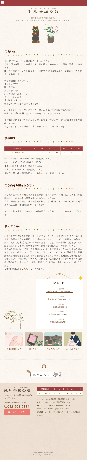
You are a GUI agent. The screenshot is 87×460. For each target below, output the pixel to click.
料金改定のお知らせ (59, 307)
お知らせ (41, 173)
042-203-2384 (17, 406)
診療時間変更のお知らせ (59, 314)
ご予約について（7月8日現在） (59, 292)
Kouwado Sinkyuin (42, 452)
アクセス (12, 398)
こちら (66, 211)
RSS (52, 452)
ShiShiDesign (49, 455)
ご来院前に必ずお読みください (59, 299)
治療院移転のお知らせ (59, 322)
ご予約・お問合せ (17, 412)
